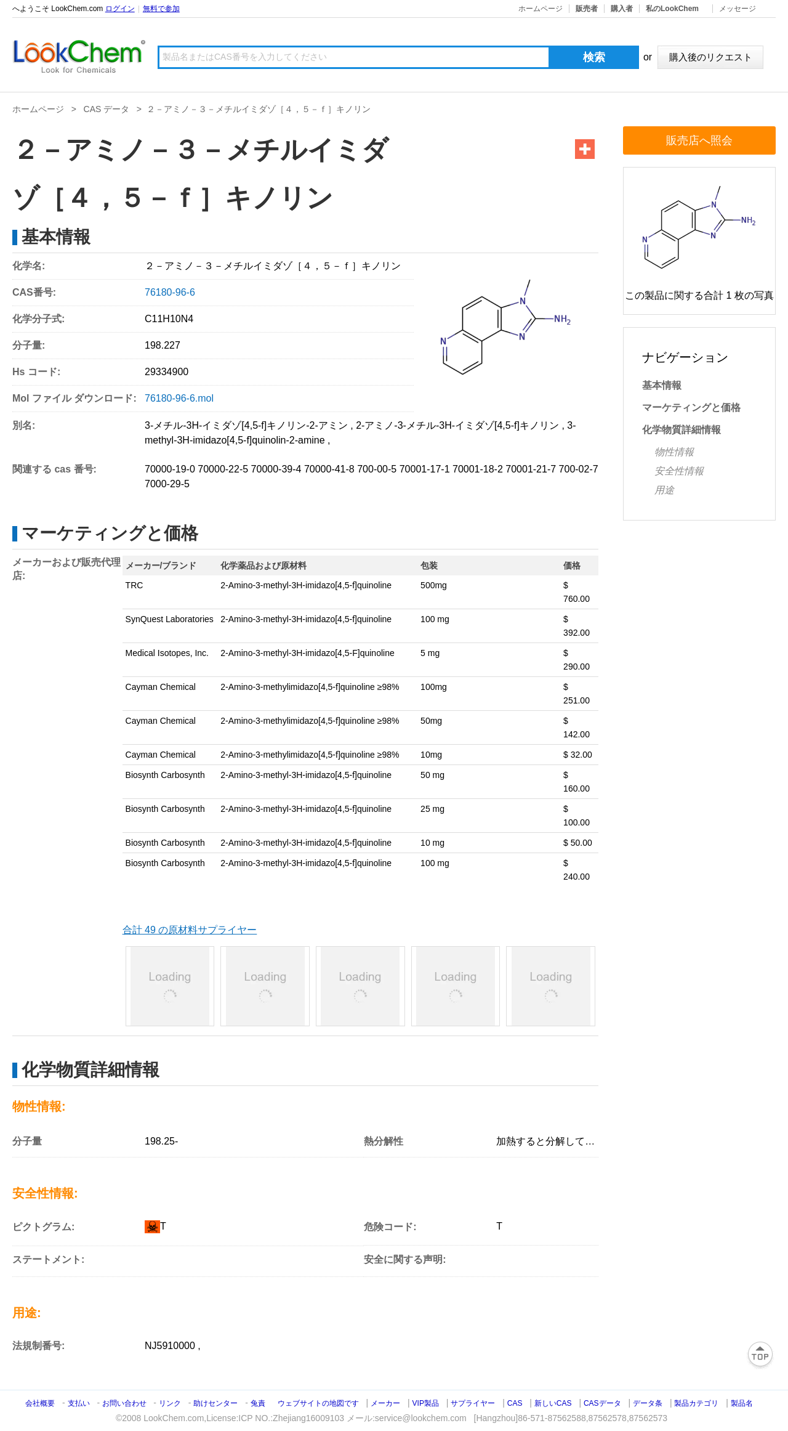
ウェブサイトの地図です (318, 1403)
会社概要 (40, 1403)
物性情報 (674, 452)
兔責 (258, 1403)
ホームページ (540, 8)
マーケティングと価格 (691, 407)
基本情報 (661, 385)
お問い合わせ (125, 1403)
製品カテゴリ (696, 1403)
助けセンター (215, 1403)
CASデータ (602, 1403)
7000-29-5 (167, 484)
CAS (515, 1403)
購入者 (622, 8)
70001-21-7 (530, 469)
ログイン (120, 8)
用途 (664, 490)
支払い (79, 1403)
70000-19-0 (170, 469)
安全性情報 (679, 471)
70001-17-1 (425, 469)
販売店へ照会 (699, 140)
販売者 (587, 8)
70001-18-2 (477, 469)
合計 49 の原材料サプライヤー (190, 930)
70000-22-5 (223, 469)
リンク (170, 1403)
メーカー (385, 1403)
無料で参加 (161, 8)
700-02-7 (578, 469)
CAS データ (107, 109)
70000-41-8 (329, 469)
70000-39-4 (276, 469)
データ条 (647, 1403)
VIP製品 (425, 1403)
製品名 (742, 1403)
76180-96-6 (170, 292)
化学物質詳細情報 (681, 429)
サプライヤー (473, 1403)
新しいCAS (553, 1403)
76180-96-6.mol (179, 398)
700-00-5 (376, 469)
